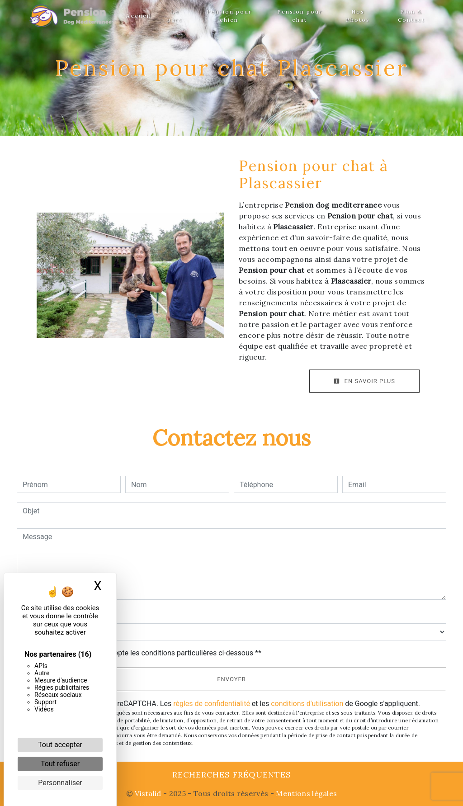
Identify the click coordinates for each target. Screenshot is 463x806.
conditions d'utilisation (307, 703)
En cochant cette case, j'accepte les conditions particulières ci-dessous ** (143, 653)
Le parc (175, 15)
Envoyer (231, 679)
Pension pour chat (299, 15)
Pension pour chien (229, 15)
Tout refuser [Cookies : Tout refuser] (60, 763)
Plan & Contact (411, 15)
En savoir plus (364, 381)
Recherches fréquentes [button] (231, 774)
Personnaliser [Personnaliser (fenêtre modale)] (60, 782)
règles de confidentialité (211, 703)
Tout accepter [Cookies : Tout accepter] (60, 744)
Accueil (138, 15)
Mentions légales (305, 793)
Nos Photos (358, 15)
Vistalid (148, 793)
